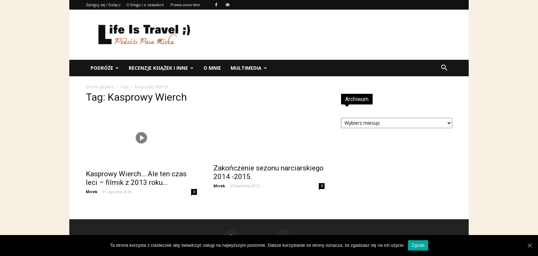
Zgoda (417, 245)
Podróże (105, 68)
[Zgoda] (529, 245)
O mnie (212, 68)
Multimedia (249, 68)
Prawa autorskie (185, 4)
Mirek (91, 191)
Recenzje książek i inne (161, 68)
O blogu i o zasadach (145, 4)
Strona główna (100, 87)
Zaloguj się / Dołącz (103, 4)
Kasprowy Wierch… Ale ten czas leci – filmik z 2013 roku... (136, 178)
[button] (444, 68)
